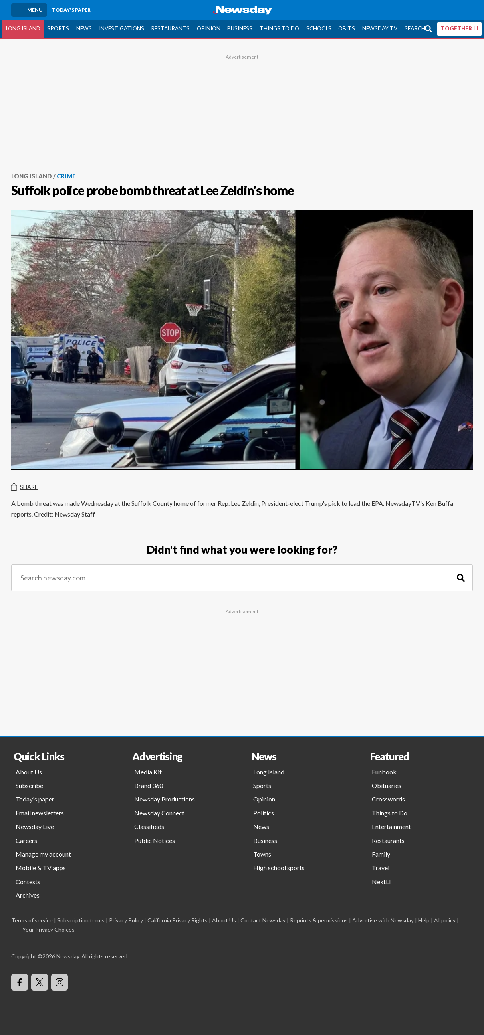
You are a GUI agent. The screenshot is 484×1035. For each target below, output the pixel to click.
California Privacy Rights (177, 920)
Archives (28, 895)
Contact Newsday (263, 920)
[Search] (461, 577)
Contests (28, 881)
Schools (318, 28)
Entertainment (391, 826)
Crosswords (388, 799)
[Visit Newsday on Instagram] (59, 982)
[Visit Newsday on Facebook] (19, 982)
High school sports (279, 867)
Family (381, 854)
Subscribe (29, 785)
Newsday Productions (164, 799)
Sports (58, 28)
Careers (26, 840)
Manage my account (43, 854)
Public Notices (154, 840)
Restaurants (170, 28)
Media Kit (148, 772)
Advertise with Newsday (383, 920)
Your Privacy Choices (48, 929)
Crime (66, 176)
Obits (346, 28)
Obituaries (386, 785)
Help (424, 920)
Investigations (121, 28)
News (84, 28)
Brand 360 (148, 785)
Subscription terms (81, 920)
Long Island (23, 28)
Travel (380, 867)
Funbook (384, 772)
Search (415, 28)
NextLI (381, 881)
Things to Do (279, 28)
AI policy (445, 920)
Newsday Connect (159, 813)
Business (239, 28)
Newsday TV (379, 28)
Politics (263, 813)
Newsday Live (35, 826)
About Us (29, 772)
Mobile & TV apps (41, 867)
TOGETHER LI (459, 28)
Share (24, 487)
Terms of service (32, 920)
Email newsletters (40, 813)
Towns (262, 854)
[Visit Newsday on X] (39, 982)
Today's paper (35, 799)
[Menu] (29, 10)
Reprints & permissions (319, 920)
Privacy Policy (126, 920)
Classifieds (149, 826)
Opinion (208, 28)
